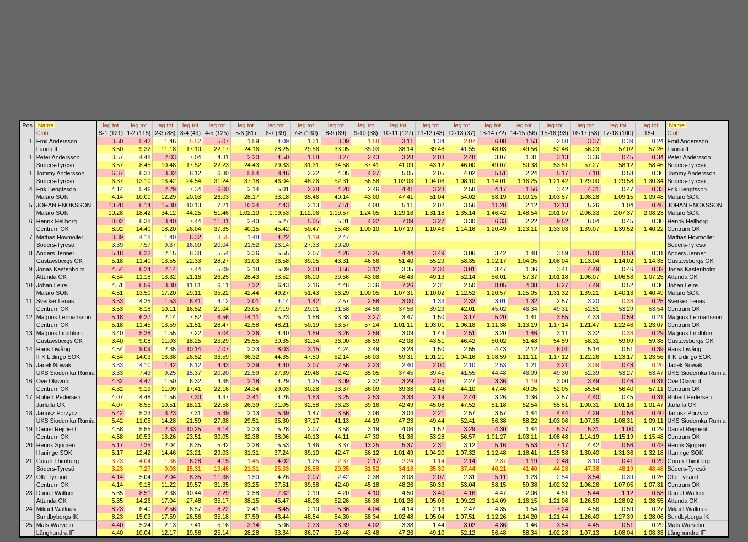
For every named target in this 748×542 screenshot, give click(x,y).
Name (45, 125)
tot (115, 125)
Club (42, 133)
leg (106, 125)
